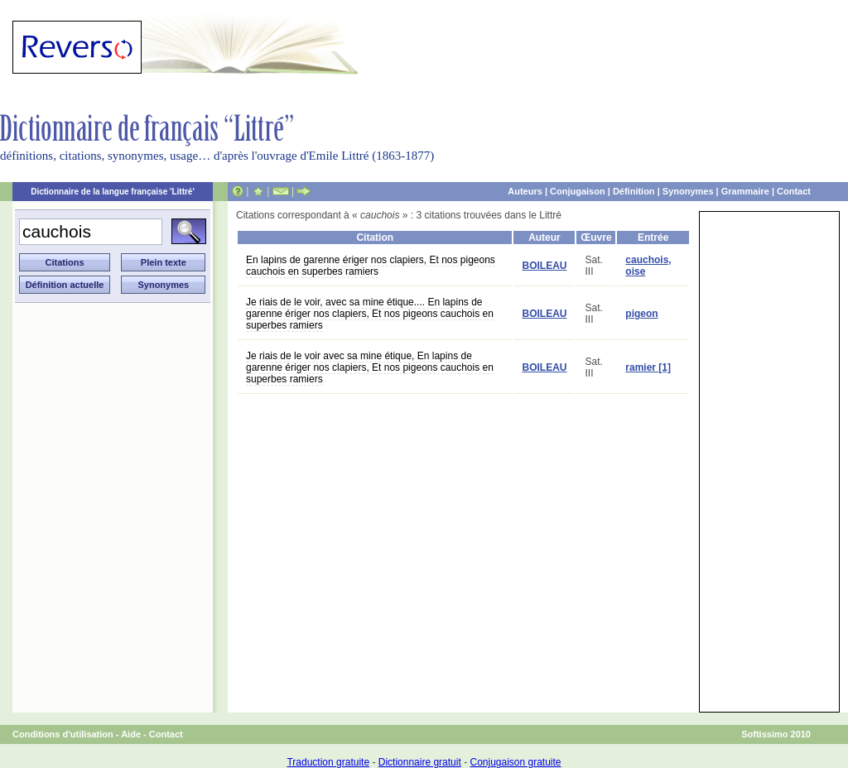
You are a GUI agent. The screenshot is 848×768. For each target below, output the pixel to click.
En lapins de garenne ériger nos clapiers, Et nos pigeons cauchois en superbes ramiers (370, 265)
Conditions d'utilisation (62, 734)
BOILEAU (544, 265)
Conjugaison (577, 191)
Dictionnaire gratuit (419, 762)
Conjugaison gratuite (515, 762)
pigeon (641, 313)
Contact (794, 191)
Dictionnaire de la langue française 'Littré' (113, 191)
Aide (131, 734)
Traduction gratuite (328, 762)
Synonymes (688, 191)
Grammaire (745, 191)
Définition (634, 191)
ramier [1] (648, 367)
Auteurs (525, 191)
